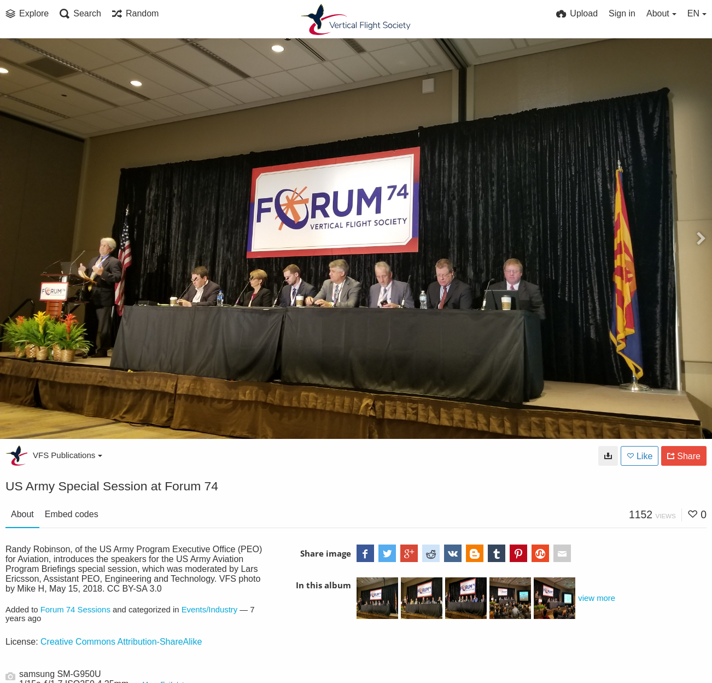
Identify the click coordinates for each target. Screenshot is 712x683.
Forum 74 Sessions (75, 609)
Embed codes (71, 514)
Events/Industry (210, 609)
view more (596, 598)
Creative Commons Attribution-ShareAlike (121, 641)
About (22, 514)
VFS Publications (67, 455)
